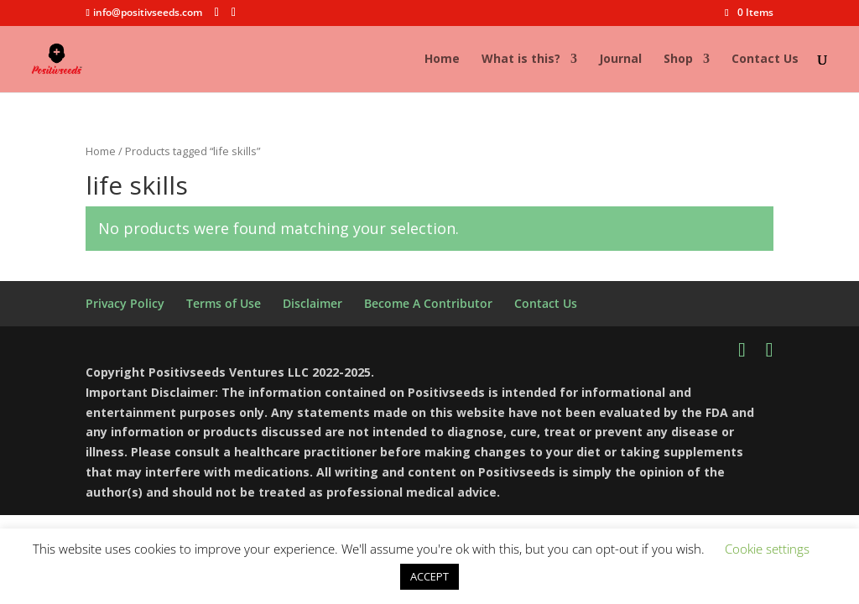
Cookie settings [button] (767, 548)
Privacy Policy (125, 303)
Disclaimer (312, 303)
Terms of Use (223, 303)
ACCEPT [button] (429, 576)
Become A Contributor (428, 303)
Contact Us (765, 59)
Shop (678, 59)
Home (442, 59)
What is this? (521, 59)
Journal (620, 59)
